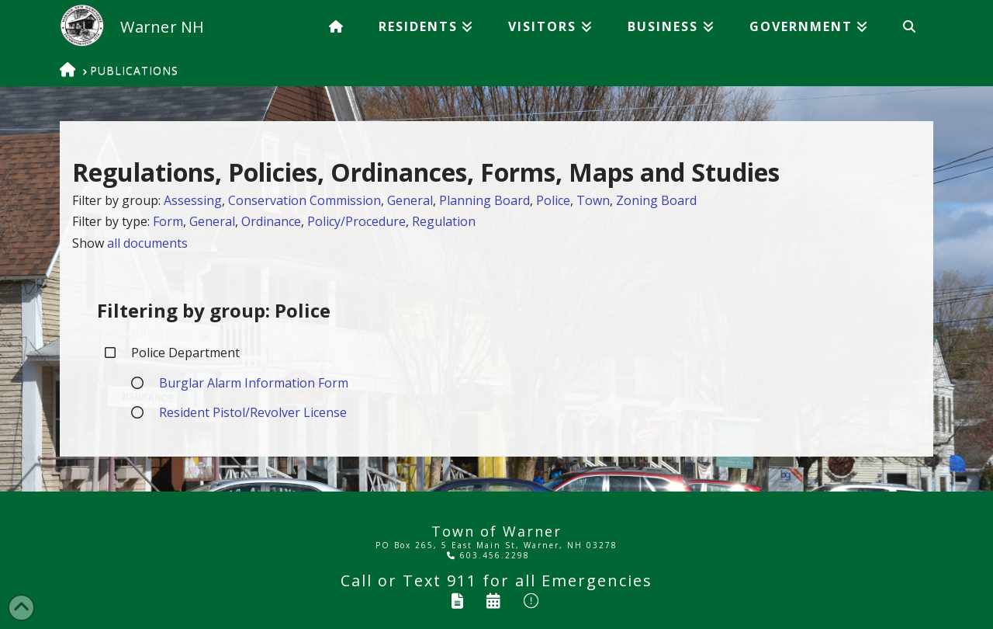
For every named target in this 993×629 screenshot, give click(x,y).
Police (553, 200)
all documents (147, 243)
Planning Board (484, 200)
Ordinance (271, 221)
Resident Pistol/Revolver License (253, 412)
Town (593, 200)
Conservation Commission (304, 200)
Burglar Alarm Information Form (253, 382)
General (410, 200)
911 (462, 580)
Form (168, 221)
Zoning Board (656, 200)
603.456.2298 (488, 555)
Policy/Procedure (356, 221)
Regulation (444, 221)
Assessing (193, 200)
